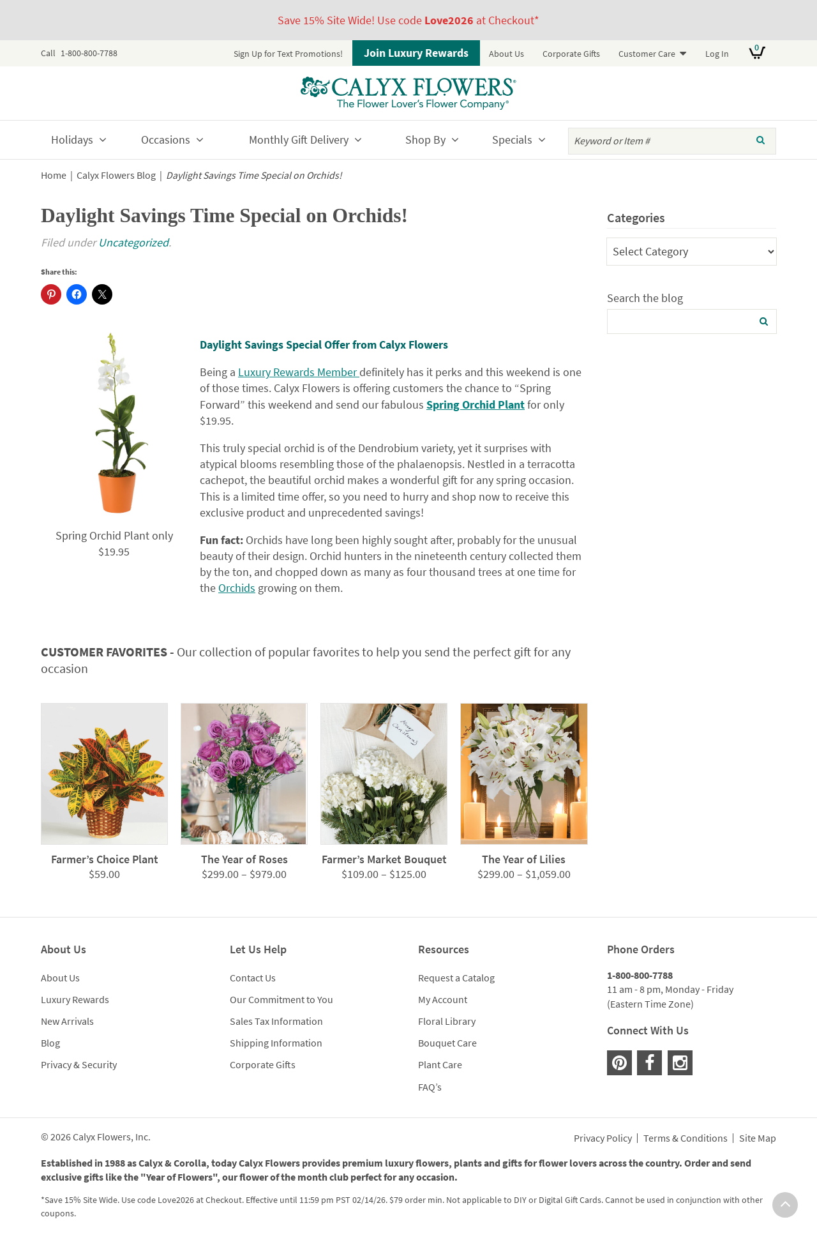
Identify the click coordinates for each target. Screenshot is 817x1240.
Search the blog (645, 298)
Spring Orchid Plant (475, 404)
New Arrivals (67, 1021)
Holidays (72, 139)
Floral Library (447, 1021)
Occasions (165, 139)
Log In (717, 53)
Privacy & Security (79, 1064)
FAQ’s (430, 1086)
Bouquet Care (447, 1042)
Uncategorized (133, 242)
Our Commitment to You (281, 999)
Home (53, 175)
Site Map (757, 1138)
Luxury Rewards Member (298, 372)
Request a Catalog (456, 977)
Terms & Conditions (685, 1138)
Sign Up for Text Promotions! (288, 53)
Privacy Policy (603, 1138)
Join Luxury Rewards (416, 52)
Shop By (425, 139)
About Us (506, 53)
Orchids (236, 587)
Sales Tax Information (276, 1021)
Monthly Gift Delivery (299, 139)
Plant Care (440, 1064)
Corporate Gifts (571, 53)
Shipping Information (276, 1042)
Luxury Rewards (75, 999)
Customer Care (646, 53)
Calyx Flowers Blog (116, 175)
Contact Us (253, 977)
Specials (512, 139)
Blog (50, 1042)
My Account (442, 999)
